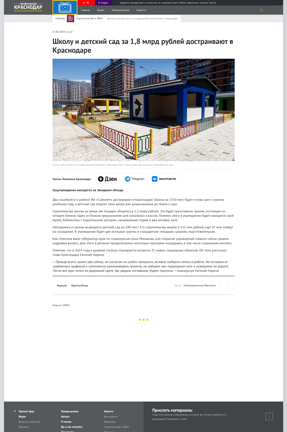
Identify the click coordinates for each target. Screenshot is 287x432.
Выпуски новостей (29, 421)
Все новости (111, 416)
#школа (62, 285)
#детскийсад (79, 285)
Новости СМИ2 (61, 305)
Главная (85, 10)
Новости (141, 10)
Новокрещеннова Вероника (199, 285)
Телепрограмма (120, 10)
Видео (100, 10)
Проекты (24, 427)
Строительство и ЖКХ (116, 427)
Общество (109, 421)
